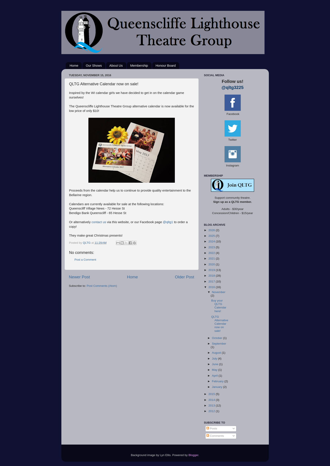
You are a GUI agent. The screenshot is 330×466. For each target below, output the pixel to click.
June (215, 364)
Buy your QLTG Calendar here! (218, 306)
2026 (212, 230)
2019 (212, 270)
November (218, 292)
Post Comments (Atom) (102, 285)
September (219, 343)
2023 (212, 247)
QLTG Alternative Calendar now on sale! (219, 323)
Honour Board (166, 65)
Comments (215, 435)
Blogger (193, 455)
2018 (212, 275)
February (218, 381)
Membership (139, 65)
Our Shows (94, 65)
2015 (212, 394)
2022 (212, 253)
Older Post (184, 277)
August (217, 352)
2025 (212, 235)
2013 (212, 405)
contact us (98, 222)
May (215, 369)
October (217, 338)
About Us (116, 65)
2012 (212, 411)
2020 (212, 264)
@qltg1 (168, 222)
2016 (212, 287)
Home (74, 65)
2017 (212, 281)
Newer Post (79, 277)
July (215, 358)
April (215, 375)
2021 (212, 258)
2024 (212, 241)
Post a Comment (85, 259)
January (217, 387)
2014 (212, 400)
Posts (211, 428)
